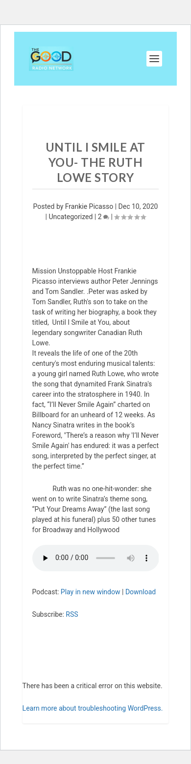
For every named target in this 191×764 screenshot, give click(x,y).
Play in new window (90, 592)
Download (140, 592)
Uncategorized (70, 217)
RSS (72, 614)
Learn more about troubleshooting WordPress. (93, 708)
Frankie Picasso (89, 206)
